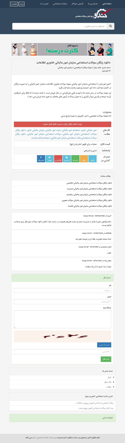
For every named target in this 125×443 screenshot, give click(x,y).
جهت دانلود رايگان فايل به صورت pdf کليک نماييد (62, 124)
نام (110, 285)
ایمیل (109, 296)
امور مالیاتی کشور (89, 130)
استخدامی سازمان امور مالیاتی (63, 138)
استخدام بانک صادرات (40, 138)
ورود (21, 4)
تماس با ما (44, 3)
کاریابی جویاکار (77, 3)
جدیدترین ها (93, 3)
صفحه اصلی (105, 3)
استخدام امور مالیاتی (71, 130)
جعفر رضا (107, 260)
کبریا (109, 215)
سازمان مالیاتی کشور (35, 130)
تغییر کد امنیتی (104, 344)
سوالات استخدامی (60, 3)
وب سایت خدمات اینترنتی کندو (44, 437)
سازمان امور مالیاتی (65, 67)
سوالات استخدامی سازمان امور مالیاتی (44, 134)
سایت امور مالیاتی (53, 130)
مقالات (110, 387)
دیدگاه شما (107, 308)
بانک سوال (97, 67)
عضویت (14, 4)
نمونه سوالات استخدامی (83, 67)
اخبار (111, 377)
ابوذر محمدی (106, 247)
